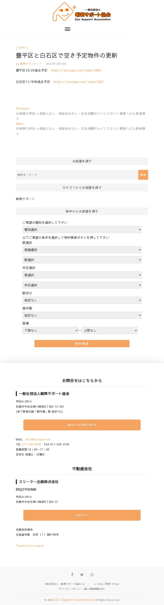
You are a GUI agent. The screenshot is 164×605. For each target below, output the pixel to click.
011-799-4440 (31, 444)
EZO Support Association (73, 599)
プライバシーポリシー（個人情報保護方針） (82, 588)
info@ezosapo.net (38, 439)
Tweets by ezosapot (30, 546)
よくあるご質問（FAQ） (107, 583)
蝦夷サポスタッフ (30, 64)
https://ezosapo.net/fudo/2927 (78, 81)
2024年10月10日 (56, 64)
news (22, 47)
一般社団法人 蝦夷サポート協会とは (64, 583)
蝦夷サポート (25, 199)
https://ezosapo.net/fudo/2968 (76, 70)
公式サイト (82, 515)
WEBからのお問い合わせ (82, 425)
